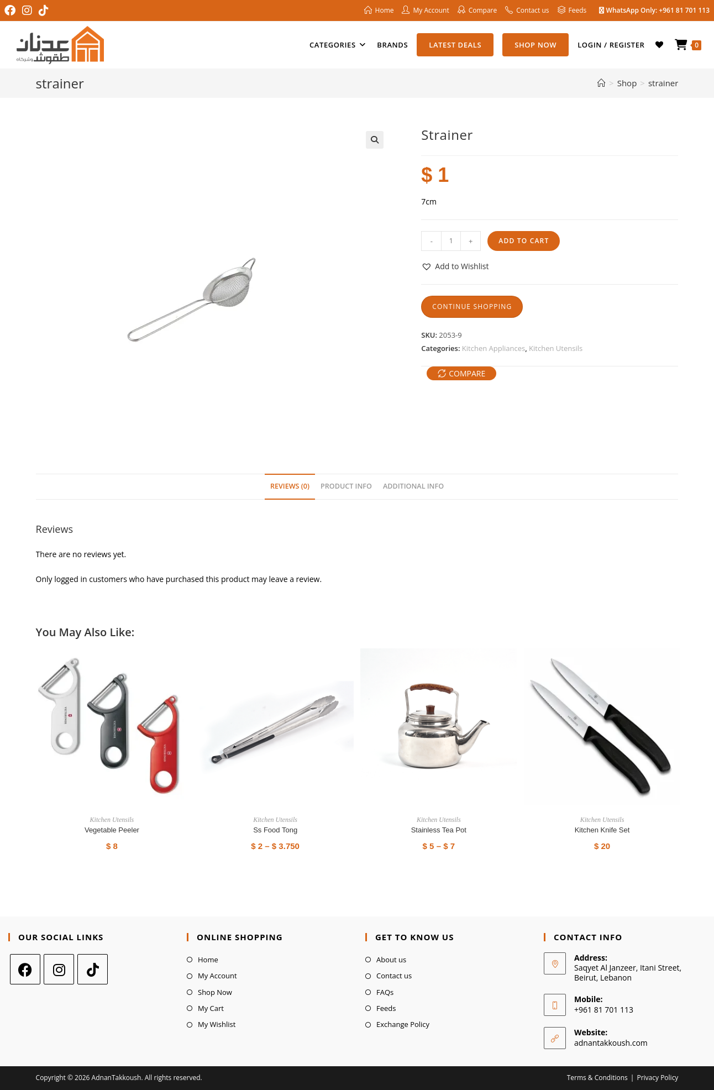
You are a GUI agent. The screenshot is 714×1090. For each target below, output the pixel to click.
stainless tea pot (438, 830)
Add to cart (523, 240)
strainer (663, 82)
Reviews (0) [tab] (289, 486)
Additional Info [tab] (413, 486)
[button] (375, 140)
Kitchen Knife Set (602, 830)
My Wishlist (216, 1024)
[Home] (601, 82)
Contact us (394, 976)
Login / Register (611, 45)
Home (208, 960)
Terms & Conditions (597, 1077)
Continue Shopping (472, 306)
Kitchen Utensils (555, 348)
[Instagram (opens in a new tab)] (27, 10)
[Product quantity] (451, 241)
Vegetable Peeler (112, 830)
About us (391, 960)
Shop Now (215, 992)
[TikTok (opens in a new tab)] (43, 10)
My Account (217, 976)
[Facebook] (25, 969)
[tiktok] (92, 969)
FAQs (384, 992)
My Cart (211, 1008)
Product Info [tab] (346, 486)
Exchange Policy (402, 1024)
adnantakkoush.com (611, 1042)
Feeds (386, 1008)
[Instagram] (59, 969)
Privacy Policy (657, 1077)
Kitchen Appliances (493, 348)
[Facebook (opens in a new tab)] (11, 10)
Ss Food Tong (275, 830)
